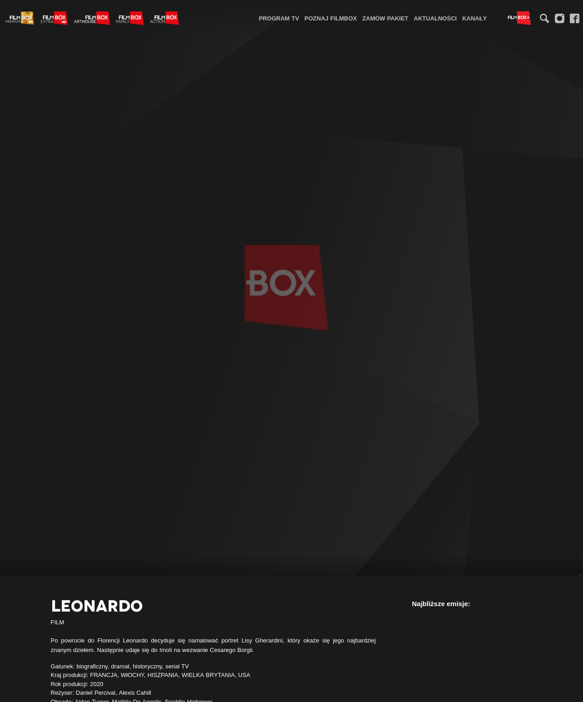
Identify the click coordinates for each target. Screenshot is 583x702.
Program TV (279, 18)
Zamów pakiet (385, 18)
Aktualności (435, 18)
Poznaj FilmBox (330, 18)
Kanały (474, 18)
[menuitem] (279, 18)
